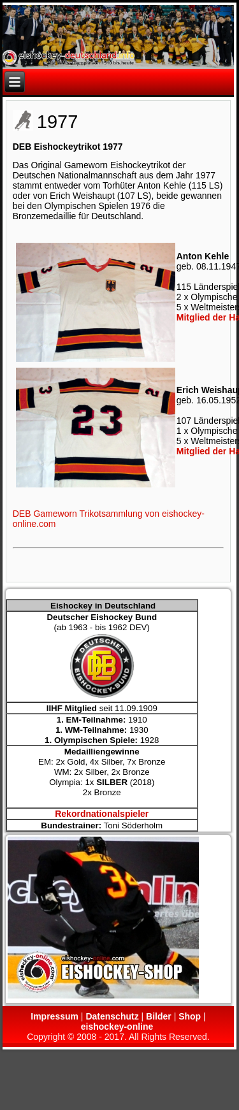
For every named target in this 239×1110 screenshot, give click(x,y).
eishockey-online (117, 1026)
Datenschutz (111, 1016)
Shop (189, 1016)
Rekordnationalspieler (101, 814)
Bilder (158, 1016)
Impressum (54, 1016)
